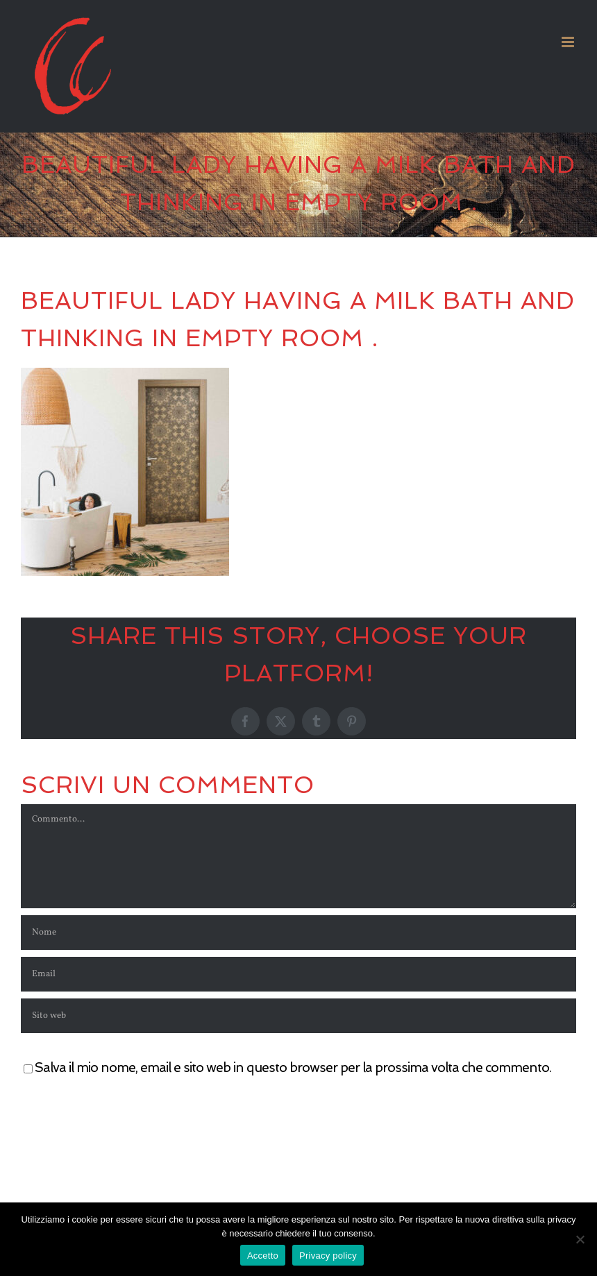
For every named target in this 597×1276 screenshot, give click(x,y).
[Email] (298, 974)
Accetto (262, 1255)
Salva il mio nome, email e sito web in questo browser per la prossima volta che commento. (293, 1067)
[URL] (298, 1015)
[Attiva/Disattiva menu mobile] (569, 42)
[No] (580, 1239)
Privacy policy (328, 1255)
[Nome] (298, 932)
